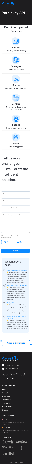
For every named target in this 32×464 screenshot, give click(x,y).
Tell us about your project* (10, 215)
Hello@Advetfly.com (12, 365)
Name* (4, 187)
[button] (29, 3)
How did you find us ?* (9, 208)
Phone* (4, 201)
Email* (4, 194)
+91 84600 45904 (11, 369)
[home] (8, 3)
